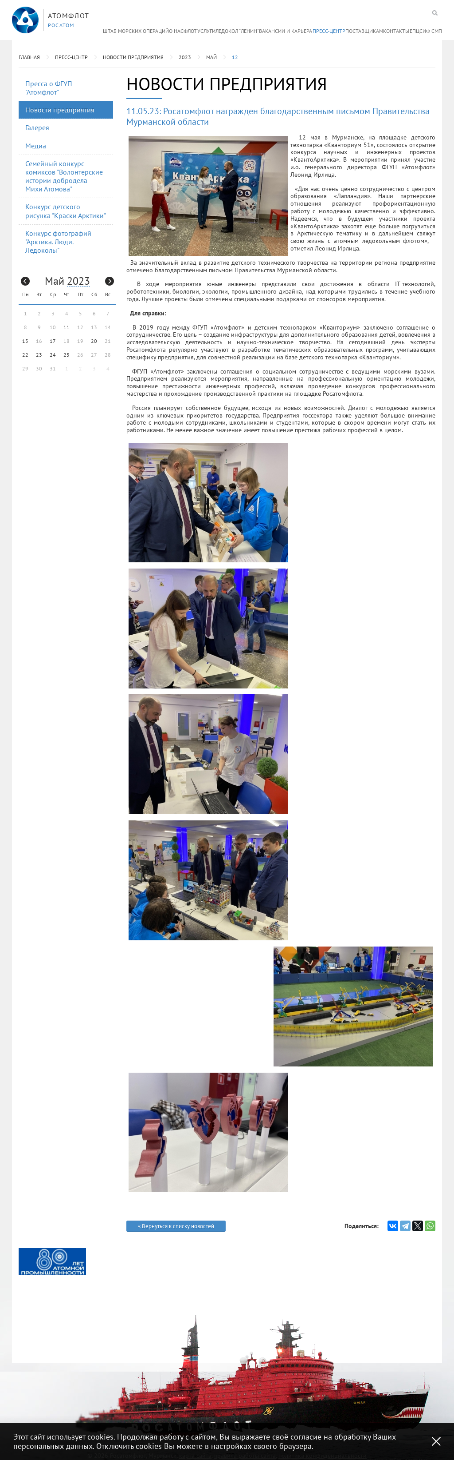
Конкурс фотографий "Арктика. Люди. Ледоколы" (58, 242)
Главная (29, 57)
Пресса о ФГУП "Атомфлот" (48, 87)
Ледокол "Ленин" (237, 31)
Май (211, 57)
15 (25, 341)
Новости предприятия (133, 57)
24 (53, 354)
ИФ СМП (432, 31)
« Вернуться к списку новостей (176, 1226)
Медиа (35, 145)
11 (66, 327)
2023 (185, 57)
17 (53, 341)
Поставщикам (364, 31)
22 (25, 354)
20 (94, 341)
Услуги (206, 31)
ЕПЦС (416, 31)
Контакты (396, 31)
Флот (190, 31)
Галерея (37, 127)
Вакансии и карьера (285, 31)
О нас (176, 31)
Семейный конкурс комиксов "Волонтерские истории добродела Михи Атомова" (64, 176)
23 (39, 354)
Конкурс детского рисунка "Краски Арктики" (65, 210)
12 (235, 57)
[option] (52, 1261)
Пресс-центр (329, 31)
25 (66, 354)
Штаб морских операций (136, 31)
